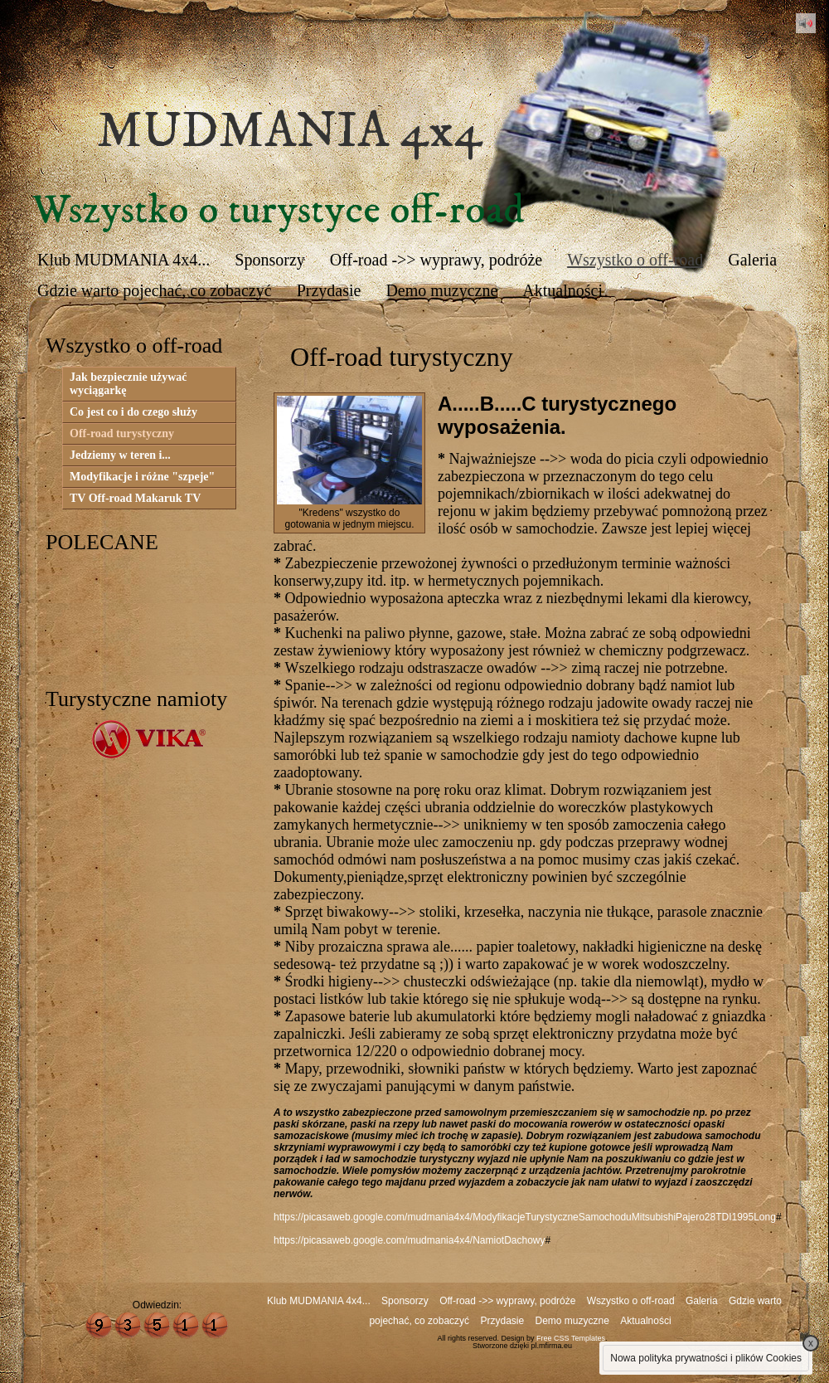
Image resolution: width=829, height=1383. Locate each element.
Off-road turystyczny (122, 433)
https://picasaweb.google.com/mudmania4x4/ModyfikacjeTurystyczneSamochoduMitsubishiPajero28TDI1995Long (525, 1217)
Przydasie (329, 290)
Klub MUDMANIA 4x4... (123, 260)
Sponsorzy (269, 260)
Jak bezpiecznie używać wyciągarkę (128, 384)
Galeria (752, 260)
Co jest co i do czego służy (133, 412)
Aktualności (562, 290)
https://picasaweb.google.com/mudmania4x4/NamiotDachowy (409, 1240)
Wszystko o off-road (635, 260)
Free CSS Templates (570, 1338)
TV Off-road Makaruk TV (135, 498)
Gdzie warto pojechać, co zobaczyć (154, 290)
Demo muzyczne (441, 290)
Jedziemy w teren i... (120, 455)
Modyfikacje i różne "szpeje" (142, 476)
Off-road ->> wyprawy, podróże (436, 260)
